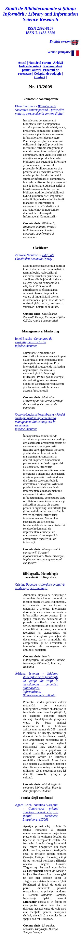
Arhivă (58, 62)
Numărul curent (40, 62)
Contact (39, 77)
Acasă (22, 62)
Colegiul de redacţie (48, 73)
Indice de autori (30, 66)
